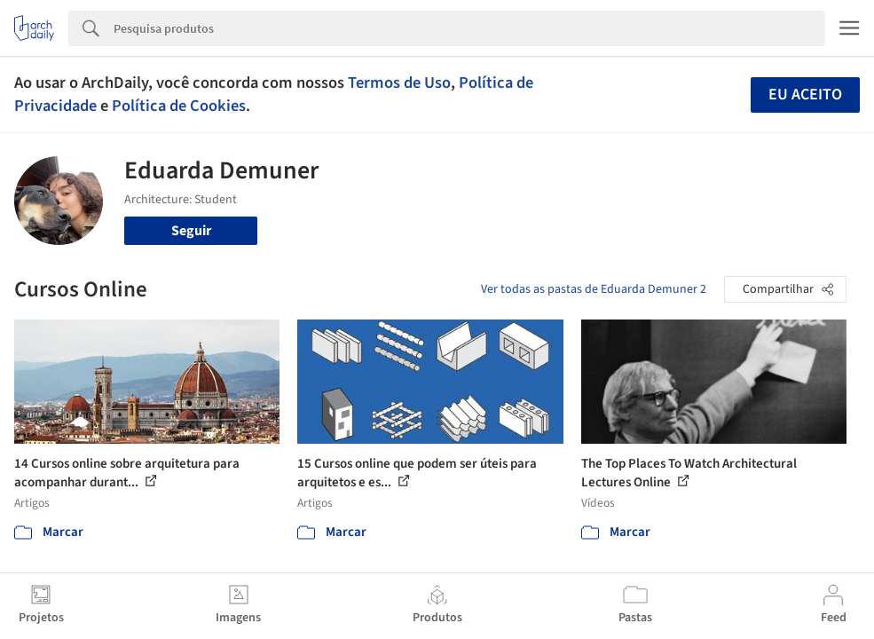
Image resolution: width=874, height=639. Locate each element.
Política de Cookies (179, 105)
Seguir (191, 231)
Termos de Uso (399, 82)
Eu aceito (805, 94)
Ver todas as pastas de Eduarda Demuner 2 (593, 289)
